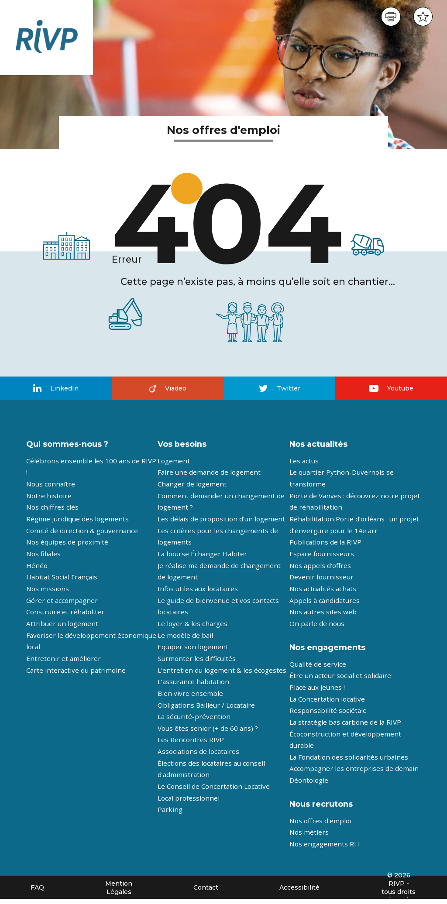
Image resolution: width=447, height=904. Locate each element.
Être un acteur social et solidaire (340, 675)
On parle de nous (316, 623)
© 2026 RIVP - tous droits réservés (399, 887)
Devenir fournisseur (321, 576)
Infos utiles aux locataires (198, 588)
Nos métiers (309, 832)
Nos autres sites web (323, 611)
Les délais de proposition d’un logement (221, 518)
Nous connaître (50, 483)
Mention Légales (118, 888)
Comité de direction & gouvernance (82, 530)
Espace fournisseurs (321, 553)
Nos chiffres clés (52, 507)
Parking (170, 809)
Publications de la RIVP (325, 542)
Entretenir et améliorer (63, 658)
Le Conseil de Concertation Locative (214, 786)
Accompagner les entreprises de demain (354, 768)
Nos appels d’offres (320, 565)
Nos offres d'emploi (320, 820)
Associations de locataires (198, 751)
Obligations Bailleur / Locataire (206, 705)
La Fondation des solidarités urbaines (348, 757)
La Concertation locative (327, 699)
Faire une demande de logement (209, 472)
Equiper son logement (193, 646)
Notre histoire (49, 495)
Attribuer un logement (62, 623)
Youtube (391, 388)
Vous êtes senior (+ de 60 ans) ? (208, 728)
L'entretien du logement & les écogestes (222, 670)
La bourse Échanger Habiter (202, 553)
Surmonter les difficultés (197, 658)
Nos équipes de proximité (67, 542)
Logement (174, 460)
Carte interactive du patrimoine (76, 670)
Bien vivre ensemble (190, 693)
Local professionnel (189, 798)
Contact (205, 887)
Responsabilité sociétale (328, 710)
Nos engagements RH (324, 843)
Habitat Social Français (61, 576)
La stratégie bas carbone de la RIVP (345, 722)
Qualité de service (317, 664)
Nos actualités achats (322, 588)
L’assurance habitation (193, 681)
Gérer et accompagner (62, 600)
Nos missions (47, 588)
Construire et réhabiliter (65, 611)
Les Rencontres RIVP (191, 739)
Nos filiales (43, 553)
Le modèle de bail (185, 635)
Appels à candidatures (324, 600)
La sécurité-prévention (194, 716)
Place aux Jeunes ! (317, 687)
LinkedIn (56, 389)
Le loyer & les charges (192, 623)
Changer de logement (192, 483)
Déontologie (308, 780)
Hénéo (37, 565)
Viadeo (167, 388)
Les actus (304, 460)
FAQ (37, 887)
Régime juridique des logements (77, 518)
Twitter (279, 388)
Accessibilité (299, 887)
